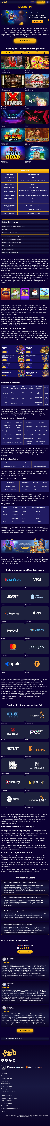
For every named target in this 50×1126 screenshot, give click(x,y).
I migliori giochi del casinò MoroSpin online (13, 226)
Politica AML (4, 1081)
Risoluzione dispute (6, 1095)
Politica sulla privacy (6, 1100)
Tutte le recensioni (25, 1030)
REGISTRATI (40, 2)
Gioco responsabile (6, 1089)
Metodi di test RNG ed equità (9, 1098)
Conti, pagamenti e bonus (8, 1091)
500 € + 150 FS (24, 40)
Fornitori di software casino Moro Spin (12, 239)
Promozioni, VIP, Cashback (9, 232)
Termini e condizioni (6, 1086)
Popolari (7, 53)
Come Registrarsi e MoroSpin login (11, 242)
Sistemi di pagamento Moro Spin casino (13, 236)
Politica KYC (4, 1106)
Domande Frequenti (6, 1103)
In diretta (19, 53)
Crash (31, 53)
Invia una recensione (25, 952)
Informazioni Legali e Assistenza (11, 246)
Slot (43, 53)
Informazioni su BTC (6, 1078)
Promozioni (4, 1073)
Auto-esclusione (5, 1083)
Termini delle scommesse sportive (10, 1108)
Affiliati (3, 1111)
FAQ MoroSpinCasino (8, 249)
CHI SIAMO (5, 229)
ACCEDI (32, 2)
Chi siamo (4, 1075)
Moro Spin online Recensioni (10, 252)
